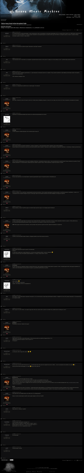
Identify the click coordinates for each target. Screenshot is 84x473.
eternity (6, 98)
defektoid (7, 33)
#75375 (13, 144)
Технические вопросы (9, 24)
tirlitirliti (7, 236)
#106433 (13, 206)
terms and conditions (54, 468)
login (79, 15)
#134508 (13, 420)
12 (81, 460)
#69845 (13, 58)
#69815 (13, 45)
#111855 (13, 279)
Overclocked (6, 249)
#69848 (13, 71)
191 (8, 108)
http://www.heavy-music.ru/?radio (73, 382)
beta (7, 59)
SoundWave (6, 422)
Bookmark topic (79, 24)
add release (68, 17)
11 (80, 460)
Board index (3, 24)
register (75, 15)
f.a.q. (73, 17)
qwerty (7, 338)
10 (78, 460)
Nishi (7, 296)
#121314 (13, 363)
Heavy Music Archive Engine (44, 467)
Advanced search (3, 19)
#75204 (13, 97)
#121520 (13, 392)
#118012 (13, 308)
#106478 (13, 219)
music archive (77, 14)
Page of (68, 460)
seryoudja (7, 114)
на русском (77, 17)
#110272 (13, 235)
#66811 (13, 32)
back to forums (62, 14)
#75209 (13, 113)
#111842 (13, 248)
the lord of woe (7, 351)
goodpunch (7, 309)
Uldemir (6, 46)
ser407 (7, 448)
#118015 (13, 321)
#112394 (13, 295)
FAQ (34, 27)
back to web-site (69, 14)
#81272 (13, 175)
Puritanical (7, 435)
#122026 (13, 407)
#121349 (13, 376)
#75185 (13, 84)
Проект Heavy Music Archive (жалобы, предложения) (22, 24)
